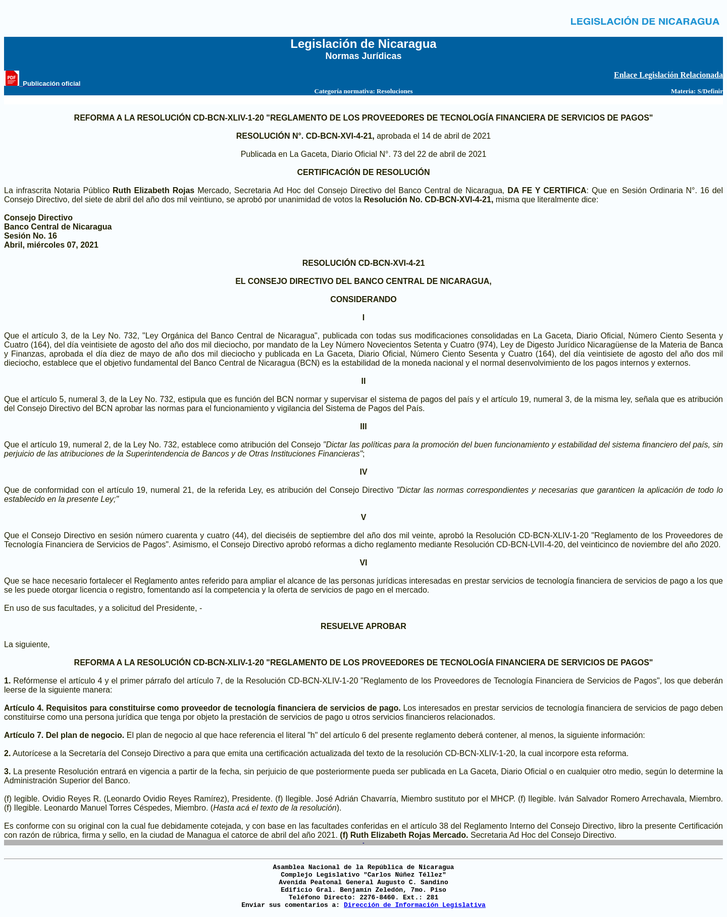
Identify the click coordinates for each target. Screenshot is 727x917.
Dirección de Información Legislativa (415, 905)
